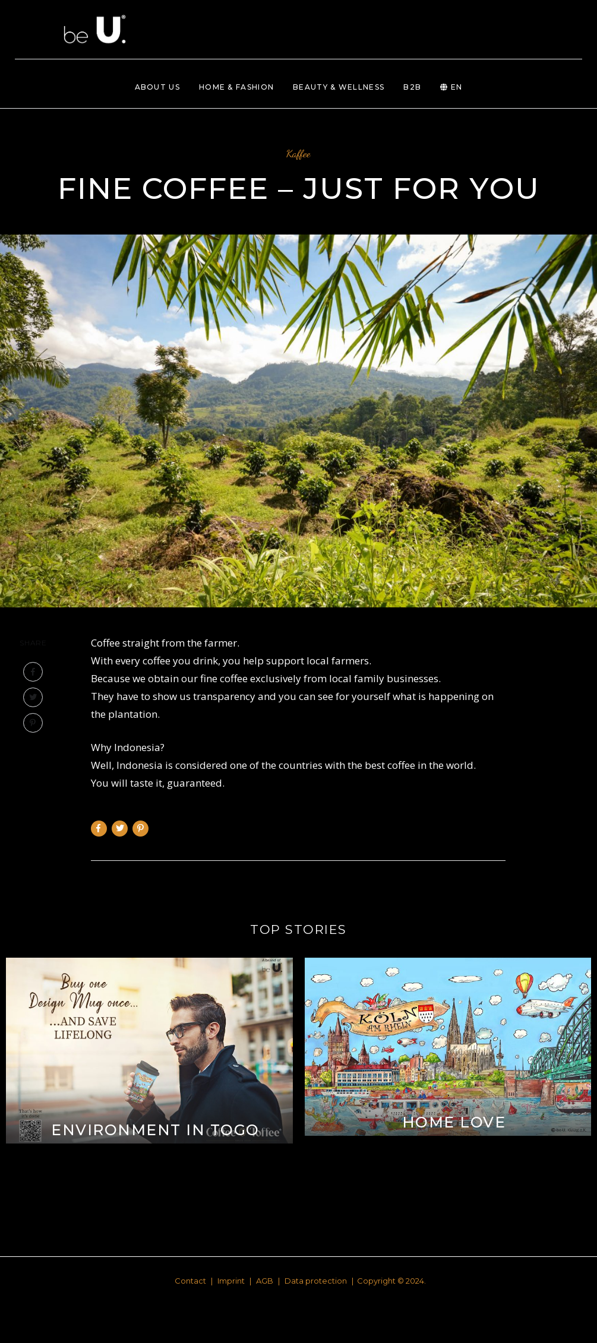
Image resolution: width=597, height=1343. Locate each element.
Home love (454, 1122)
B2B (412, 87)
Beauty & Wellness (338, 87)
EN (451, 87)
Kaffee (298, 153)
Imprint (231, 1280)
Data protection (316, 1280)
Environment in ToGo (155, 1130)
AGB (264, 1280)
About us (157, 87)
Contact (190, 1280)
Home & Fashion (236, 87)
